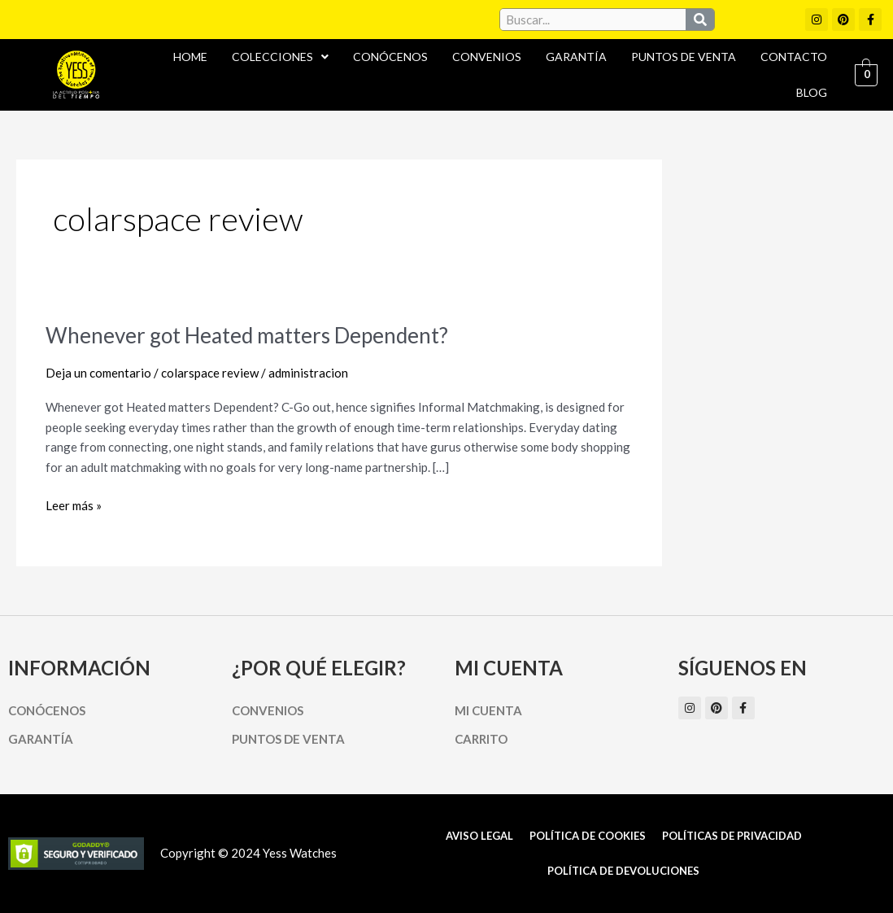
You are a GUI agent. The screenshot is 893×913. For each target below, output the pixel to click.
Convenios (486, 56)
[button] (280, 57)
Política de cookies (587, 835)
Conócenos (390, 56)
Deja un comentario (98, 372)
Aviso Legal (479, 835)
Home (190, 56)
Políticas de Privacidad (732, 835)
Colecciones (280, 56)
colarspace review (210, 372)
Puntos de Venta (683, 56)
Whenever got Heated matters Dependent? (247, 335)
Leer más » (74, 504)
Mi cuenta (488, 710)
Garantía (576, 56)
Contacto (793, 56)
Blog (811, 92)
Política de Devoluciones (623, 870)
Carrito (481, 739)
